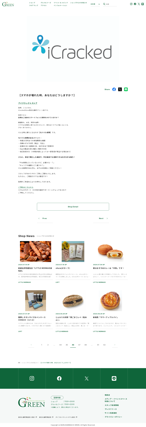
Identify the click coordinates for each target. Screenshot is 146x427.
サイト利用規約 (111, 413)
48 (85, 345)
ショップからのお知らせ (78, 3)
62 (104, 345)
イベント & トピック (61, 3)
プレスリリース (111, 409)
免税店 (107, 395)
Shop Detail (73, 207)
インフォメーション (60, 5)
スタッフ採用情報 (112, 405)
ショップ (32, 3)
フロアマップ (33, 5)
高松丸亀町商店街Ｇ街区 (26, 417)
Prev (45, 218)
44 (60, 345)
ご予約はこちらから (25, 187)
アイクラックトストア (27, 103)
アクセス (44, 5)
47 (79, 345)
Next (101, 218)
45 (67, 345)
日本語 (93, 4)
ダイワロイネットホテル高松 (65, 417)
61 (98, 345)
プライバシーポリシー (113, 417)
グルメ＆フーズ (46, 3)
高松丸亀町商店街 (45, 417)
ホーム (19, 362)
